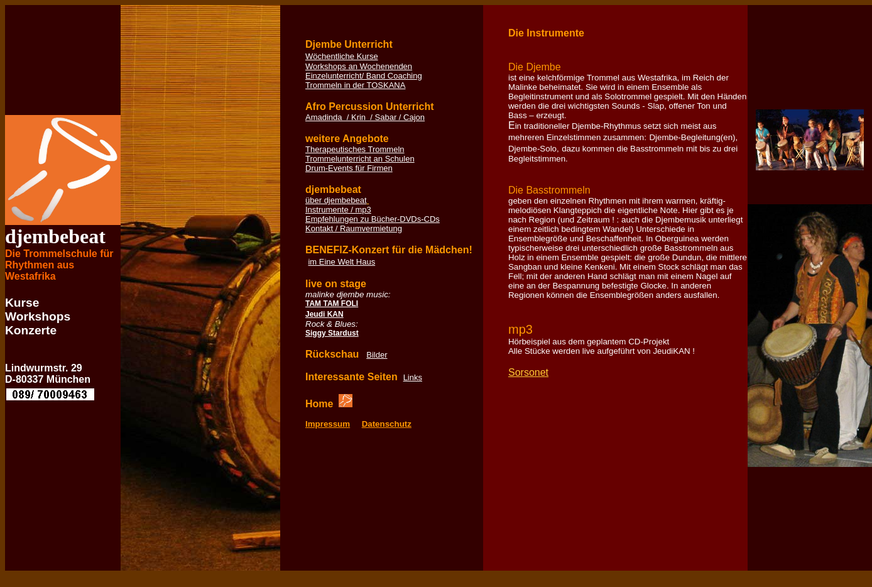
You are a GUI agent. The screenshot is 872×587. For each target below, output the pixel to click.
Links (412, 377)
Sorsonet (528, 372)
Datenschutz (386, 424)
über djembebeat (336, 200)
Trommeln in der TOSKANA (355, 85)
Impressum (327, 424)
